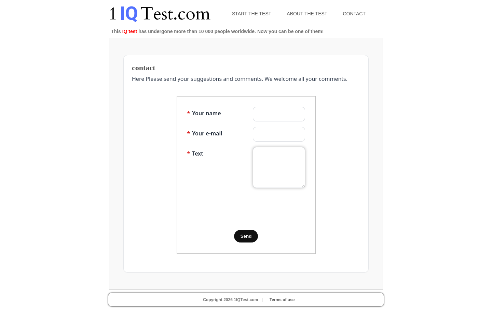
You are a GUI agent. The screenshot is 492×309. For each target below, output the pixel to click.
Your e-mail (204, 133)
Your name (204, 113)
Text (195, 153)
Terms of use (282, 299)
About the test (307, 13)
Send (246, 236)
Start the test (251, 13)
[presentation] (239, 209)
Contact (354, 13)
